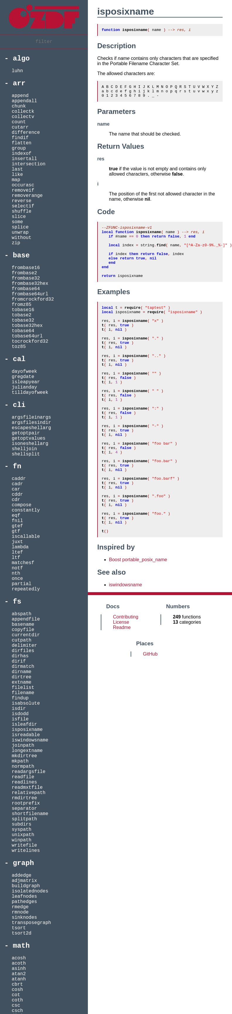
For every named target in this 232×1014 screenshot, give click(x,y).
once (17, 578)
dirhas (20, 656)
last (17, 169)
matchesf (23, 563)
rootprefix (26, 803)
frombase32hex (30, 283)
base (21, 255)
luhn (17, 71)
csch (17, 1010)
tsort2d (21, 933)
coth (17, 1000)
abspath (21, 614)
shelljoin (24, 449)
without (21, 237)
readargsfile (28, 771)
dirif (19, 661)
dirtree (21, 677)
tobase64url (27, 336)
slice (19, 216)
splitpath (24, 819)
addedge (21, 875)
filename (23, 693)
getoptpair (26, 433)
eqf (16, 515)
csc (16, 1005)
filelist (23, 687)
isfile (20, 719)
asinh (19, 968)
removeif (23, 190)
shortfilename (30, 814)
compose (21, 505)
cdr (16, 499)
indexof (21, 153)
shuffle (21, 211)
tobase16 (23, 310)
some (17, 222)
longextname (27, 750)
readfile (23, 777)
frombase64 (26, 289)
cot (16, 995)
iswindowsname (30, 740)
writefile (24, 845)
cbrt (17, 984)
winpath (21, 840)
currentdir (26, 635)
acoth (19, 963)
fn (17, 466)
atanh (19, 979)
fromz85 (21, 304)
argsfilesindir (31, 422)
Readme (122, 686)
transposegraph (31, 922)
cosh (17, 989)
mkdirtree (24, 756)
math (21, 946)
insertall (24, 159)
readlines (24, 782)
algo (21, 59)
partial (21, 584)
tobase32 (23, 320)
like (17, 174)
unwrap (20, 232)
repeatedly (26, 589)
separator (24, 808)
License (121, 681)
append (20, 95)
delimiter (24, 645)
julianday (24, 387)
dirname (21, 672)
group (19, 148)
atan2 (19, 974)
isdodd (20, 714)
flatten (21, 143)
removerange (27, 195)
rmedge (20, 907)
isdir (19, 708)
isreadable (26, 735)
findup (20, 698)
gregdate (23, 376)
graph (23, 863)
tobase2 (21, 315)
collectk (23, 111)
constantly (26, 510)
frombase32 (26, 278)
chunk (19, 106)
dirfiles (23, 651)
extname (21, 682)
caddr (19, 478)
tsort (19, 928)
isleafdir (24, 724)
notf (17, 568)
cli (19, 405)
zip (16, 243)
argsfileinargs (31, 417)
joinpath (23, 745)
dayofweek (24, 371)
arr (19, 83)
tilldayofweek (30, 392)
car (16, 489)
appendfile (26, 619)
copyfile (23, 629)
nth (16, 573)
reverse (21, 201)
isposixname (27, 729)
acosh (19, 958)
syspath (21, 829)
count (19, 122)
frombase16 (26, 268)
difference (26, 132)
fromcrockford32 (33, 299)
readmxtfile (27, 787)
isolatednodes (30, 891)
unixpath (23, 835)
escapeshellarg (31, 428)
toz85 (19, 346)
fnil (17, 521)
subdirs (21, 824)
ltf (16, 557)
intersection (28, 164)
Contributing (125, 676)
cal (19, 359)
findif (20, 138)
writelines (26, 850)
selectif (23, 206)
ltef (17, 552)
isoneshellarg (30, 443)
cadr (17, 484)
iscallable (26, 536)
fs (17, 602)
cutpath (21, 640)
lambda (20, 547)
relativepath (28, 792)
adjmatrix (24, 880)
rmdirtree (24, 798)
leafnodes (24, 896)
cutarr (20, 127)
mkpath (20, 761)
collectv (23, 116)
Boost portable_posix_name (138, 619)
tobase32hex (27, 325)
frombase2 (24, 273)
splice (20, 227)
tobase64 (23, 331)
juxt (17, 542)
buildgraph (26, 886)
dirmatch (23, 666)
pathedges (24, 901)
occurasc (23, 185)
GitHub (150, 713)
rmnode (20, 912)
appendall (24, 101)
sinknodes (24, 917)
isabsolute (26, 703)
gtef (17, 526)
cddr (17, 494)
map (16, 180)
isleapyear (26, 382)
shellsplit (26, 454)
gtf (16, 531)
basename (23, 624)
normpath (23, 766)
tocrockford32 (30, 341)
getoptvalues (28, 438)
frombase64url (30, 294)
